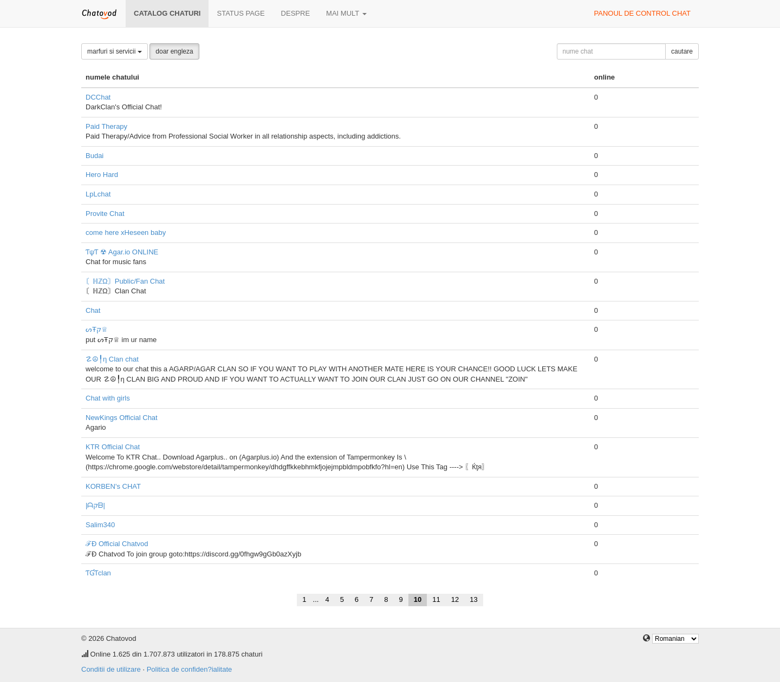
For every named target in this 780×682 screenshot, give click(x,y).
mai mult (346, 13)
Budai (94, 156)
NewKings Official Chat (122, 418)
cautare (682, 51)
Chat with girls (108, 398)
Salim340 (100, 525)
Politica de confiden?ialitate (189, 669)
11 (436, 599)
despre (295, 13)
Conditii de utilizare (111, 669)
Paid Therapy (106, 126)
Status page (240, 13)
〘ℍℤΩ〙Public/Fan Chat (125, 281)
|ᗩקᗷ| (95, 505)
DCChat (98, 97)
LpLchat (98, 194)
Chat (93, 310)
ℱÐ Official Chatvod (117, 544)
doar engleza (174, 51)
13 (473, 599)
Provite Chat (105, 213)
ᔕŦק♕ (97, 329)
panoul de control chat (642, 13)
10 (417, 599)
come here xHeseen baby (126, 232)
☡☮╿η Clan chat (112, 359)
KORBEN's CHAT (113, 486)
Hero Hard (102, 174)
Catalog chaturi (167, 13)
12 (455, 599)
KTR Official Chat (113, 447)
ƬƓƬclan (98, 573)
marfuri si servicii (114, 51)
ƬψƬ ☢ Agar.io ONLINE (122, 252)
